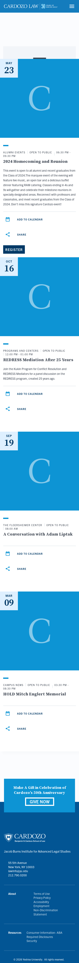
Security (32, 941)
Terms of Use (41, 893)
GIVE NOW (40, 801)
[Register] (14, 249)
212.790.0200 (17, 875)
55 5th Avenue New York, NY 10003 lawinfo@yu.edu (21, 867)
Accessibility (41, 902)
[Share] (7, 234)
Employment (41, 906)
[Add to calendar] (7, 219)
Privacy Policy (42, 897)
